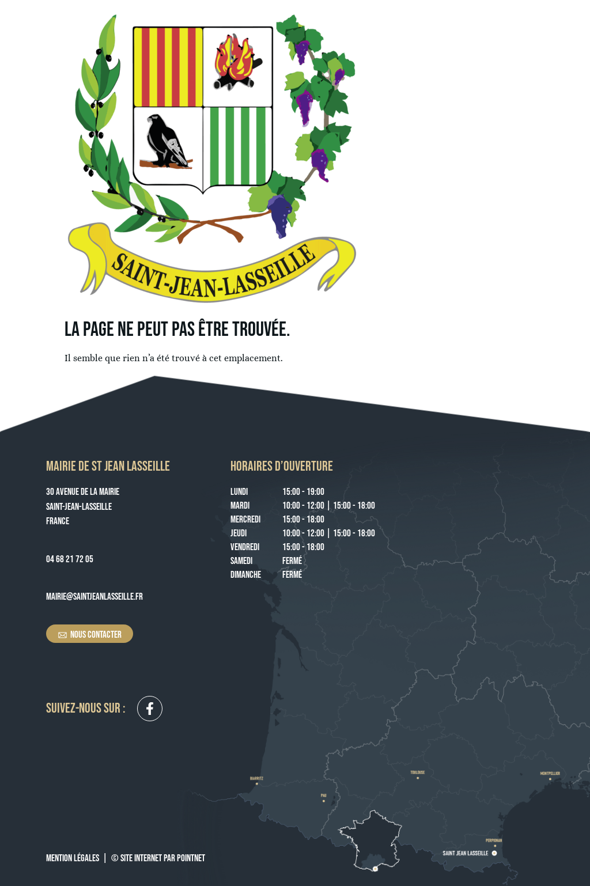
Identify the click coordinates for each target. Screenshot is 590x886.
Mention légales (72, 858)
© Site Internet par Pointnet (158, 858)
